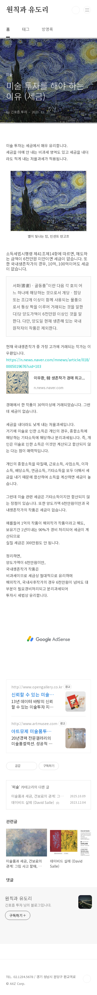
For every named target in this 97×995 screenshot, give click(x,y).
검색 (76, 10)
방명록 (47, 29)
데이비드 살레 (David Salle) (32, 802)
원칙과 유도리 (27, 10)
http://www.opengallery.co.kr (36, 687)
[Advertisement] (48, 639)
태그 (26, 29)
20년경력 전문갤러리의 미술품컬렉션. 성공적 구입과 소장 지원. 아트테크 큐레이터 (32, 740)
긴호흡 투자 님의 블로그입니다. (28, 905)
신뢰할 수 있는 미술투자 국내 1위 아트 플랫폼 (32, 694)
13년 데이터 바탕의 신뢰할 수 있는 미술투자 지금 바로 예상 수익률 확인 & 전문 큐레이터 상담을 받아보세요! (32, 704)
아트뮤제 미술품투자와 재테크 (31, 731)
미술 (15, 786)
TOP (87, 979)
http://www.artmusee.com (34, 723)
